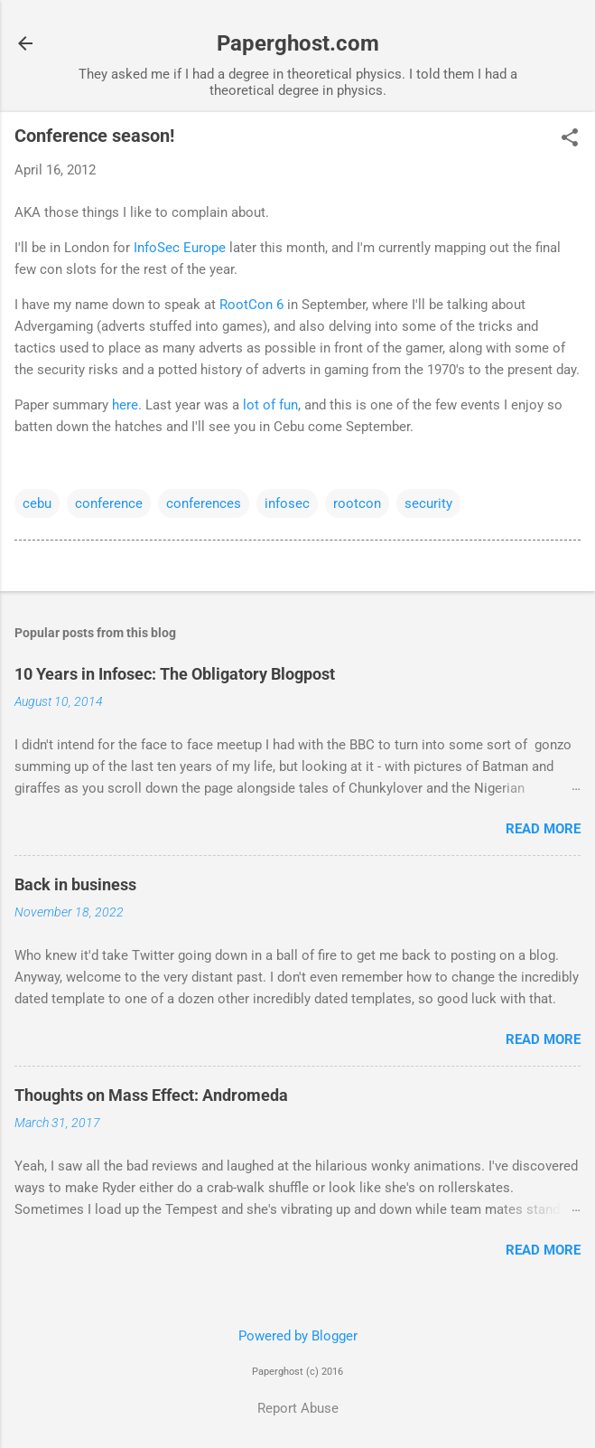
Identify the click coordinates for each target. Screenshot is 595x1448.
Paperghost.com (298, 43)
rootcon (357, 503)
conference (109, 503)
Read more (543, 829)
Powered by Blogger (298, 1336)
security (428, 503)
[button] (570, 139)
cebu (37, 503)
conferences (203, 503)
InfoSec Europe (180, 248)
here (125, 405)
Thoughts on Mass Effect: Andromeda (151, 1095)
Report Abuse (298, 1408)
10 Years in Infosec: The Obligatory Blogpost (174, 673)
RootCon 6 (251, 304)
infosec (287, 503)
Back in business (75, 884)
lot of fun (270, 405)
